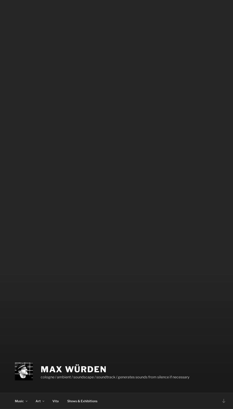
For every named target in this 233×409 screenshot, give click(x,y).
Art (40, 401)
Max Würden (74, 369)
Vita (55, 401)
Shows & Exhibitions (82, 401)
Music (21, 401)
